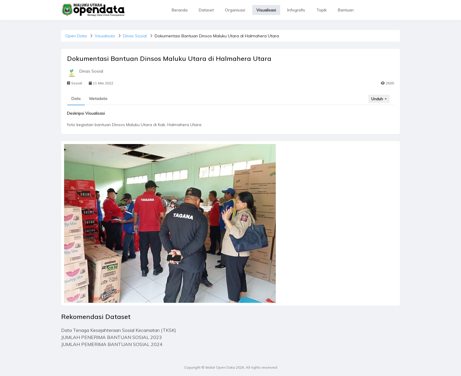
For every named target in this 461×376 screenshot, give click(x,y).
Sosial (74, 83)
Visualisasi (266, 10)
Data (76, 98)
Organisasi (235, 10)
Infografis (296, 10)
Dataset (206, 10)
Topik (321, 10)
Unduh (377, 98)
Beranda (180, 10)
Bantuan (346, 10)
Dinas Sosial (135, 36)
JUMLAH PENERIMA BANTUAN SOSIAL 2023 (111, 337)
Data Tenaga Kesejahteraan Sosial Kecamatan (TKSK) (118, 330)
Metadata (98, 98)
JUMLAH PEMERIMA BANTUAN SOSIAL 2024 (112, 344)
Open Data (76, 36)
